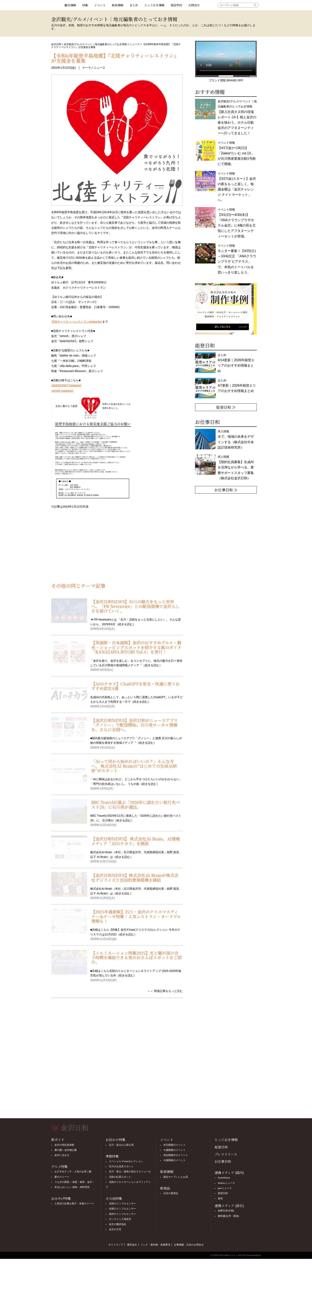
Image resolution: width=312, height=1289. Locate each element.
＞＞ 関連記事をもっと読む (165, 991)
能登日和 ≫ (226, 407)
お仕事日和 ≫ (226, 489)
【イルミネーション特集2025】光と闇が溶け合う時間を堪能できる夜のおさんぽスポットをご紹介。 (136, 957)
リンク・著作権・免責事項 (155, 1244)
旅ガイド (57, 1139)
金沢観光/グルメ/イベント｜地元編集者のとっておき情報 (95, 44)
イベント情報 (237, 153)
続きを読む (125, 624)
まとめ (133, 5)
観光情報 (70, 5)
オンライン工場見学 (120, 1219)
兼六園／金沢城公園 (65, 1150)
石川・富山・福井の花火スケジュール (130, 1171)
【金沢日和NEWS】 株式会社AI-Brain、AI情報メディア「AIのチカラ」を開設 (135, 841)
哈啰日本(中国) (226, 1210)
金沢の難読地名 (117, 1224)
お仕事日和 (223, 1161)
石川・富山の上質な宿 (121, 1145)
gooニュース (225, 1188)
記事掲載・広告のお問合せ (189, 1244)
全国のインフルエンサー (122, 1208)
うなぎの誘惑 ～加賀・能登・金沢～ (74, 1182)
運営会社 (132, 1244)
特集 (85, 5)
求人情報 (236, 467)
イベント (100, 5)
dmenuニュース (226, 1183)
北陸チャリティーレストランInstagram (77, 321)
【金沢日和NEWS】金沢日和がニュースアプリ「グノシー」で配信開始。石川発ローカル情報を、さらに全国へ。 (134, 724)
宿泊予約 (176, 5)
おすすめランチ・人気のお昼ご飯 (72, 1171)
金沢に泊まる (61, 1155)
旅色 (220, 1198)
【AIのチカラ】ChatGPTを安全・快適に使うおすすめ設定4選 (135, 686)
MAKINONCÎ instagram (66, 385)
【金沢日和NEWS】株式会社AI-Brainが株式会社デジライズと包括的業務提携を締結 (134, 877)
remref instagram (62, 390)
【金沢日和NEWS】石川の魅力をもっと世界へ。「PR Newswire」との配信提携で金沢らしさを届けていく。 (135, 606)
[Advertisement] (117, 548)
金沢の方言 (115, 1229)
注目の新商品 (170, 1193)
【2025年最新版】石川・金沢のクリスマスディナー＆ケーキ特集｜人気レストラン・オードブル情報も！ (136, 916)
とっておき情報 (154, 5)
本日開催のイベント (174, 1145)
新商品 (165, 1188)
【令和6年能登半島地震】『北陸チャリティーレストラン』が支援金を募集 (115, 58)
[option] (226, 309)
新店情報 (117, 5)
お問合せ (194, 5)
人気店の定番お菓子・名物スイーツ (74, 1203)
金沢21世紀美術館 (64, 1145)
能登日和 (221, 1147)
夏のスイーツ (61, 1177)
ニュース (135, 44)
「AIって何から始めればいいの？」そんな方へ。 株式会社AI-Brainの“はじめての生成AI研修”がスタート (134, 765)
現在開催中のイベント (175, 1155)
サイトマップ (115, 1244)
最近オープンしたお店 (175, 1177)
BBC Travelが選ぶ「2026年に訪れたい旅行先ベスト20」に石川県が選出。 (135, 804)
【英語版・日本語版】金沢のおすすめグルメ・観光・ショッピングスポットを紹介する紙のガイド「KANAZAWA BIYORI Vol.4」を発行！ (136, 647)
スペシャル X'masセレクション (126, 1161)
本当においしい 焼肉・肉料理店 (72, 1187)
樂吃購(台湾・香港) (228, 1216)
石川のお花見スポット (121, 1166)
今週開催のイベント (174, 1150)
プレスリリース (226, 1154)
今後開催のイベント (174, 1160)
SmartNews (224, 1177)
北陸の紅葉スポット (120, 1177)
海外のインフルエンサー (122, 1214)
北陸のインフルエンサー (122, 1203)
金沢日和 (56, 44)
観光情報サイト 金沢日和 (56, 5)
